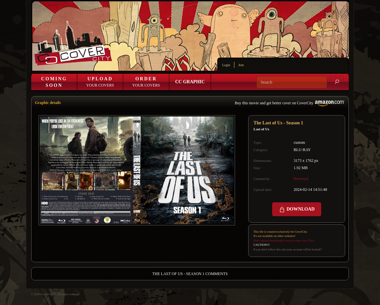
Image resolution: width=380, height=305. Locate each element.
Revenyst (301, 178)
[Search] (291, 82)
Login (226, 65)
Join (241, 65)
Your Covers (100, 82)
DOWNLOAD (297, 209)
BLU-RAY (302, 149)
